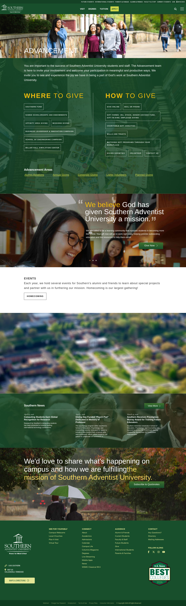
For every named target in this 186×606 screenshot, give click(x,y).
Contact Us (152, 153)
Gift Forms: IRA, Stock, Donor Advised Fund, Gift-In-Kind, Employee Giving (131, 116)
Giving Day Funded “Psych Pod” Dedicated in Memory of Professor (92, 419)
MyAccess (180, 2)
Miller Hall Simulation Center (42, 148)
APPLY (115, 9)
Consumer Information (107, 603)
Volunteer (135, 153)
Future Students (122, 543)
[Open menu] (182, 9)
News (84, 563)
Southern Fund (34, 107)
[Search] (175, 8)
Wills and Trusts (116, 134)
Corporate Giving (88, 174)
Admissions (87, 539)
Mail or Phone (132, 107)
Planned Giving (144, 174)
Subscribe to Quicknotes (147, 484)
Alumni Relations (34, 174)
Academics (87, 536)
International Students (104, 2)
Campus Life (87, 546)
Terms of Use (82, 603)
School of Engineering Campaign (44, 139)
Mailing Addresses (156, 539)
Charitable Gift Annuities (121, 126)
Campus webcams (57, 532)
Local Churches (55, 536)
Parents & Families (122, 2)
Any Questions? (155, 532)
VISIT (82, 9)
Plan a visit (53, 539)
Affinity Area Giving (37, 123)
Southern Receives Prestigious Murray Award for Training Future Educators (144, 419)
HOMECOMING (35, 296)
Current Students (164, 2)
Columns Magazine (90, 550)
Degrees (85, 553)
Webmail (46, 603)
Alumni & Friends (136, 2)
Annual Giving (61, 174)
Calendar (86, 543)
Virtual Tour (53, 543)
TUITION (104, 9)
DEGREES (92, 9)
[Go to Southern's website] (12, 9)
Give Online (113, 107)
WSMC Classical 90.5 (91, 567)
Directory (152, 536)
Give (173, 2)
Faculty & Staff (150, 2)
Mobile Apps (87, 560)
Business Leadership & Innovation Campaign (50, 131)
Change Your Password (58, 603)
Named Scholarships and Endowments (46, 115)
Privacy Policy (93, 603)
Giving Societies (116, 153)
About (84, 532)
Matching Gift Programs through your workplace (128, 143)
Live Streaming (88, 556)
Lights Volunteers (116, 174)
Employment (72, 603)
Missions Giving (61, 123)
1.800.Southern (12, 565)
